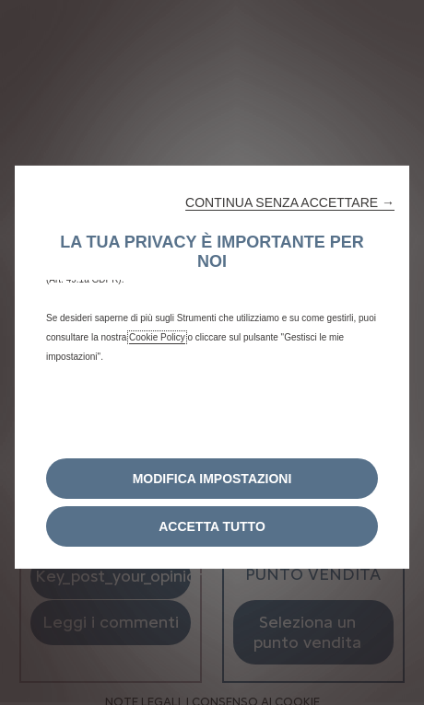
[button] (290, 202)
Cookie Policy (157, 337)
